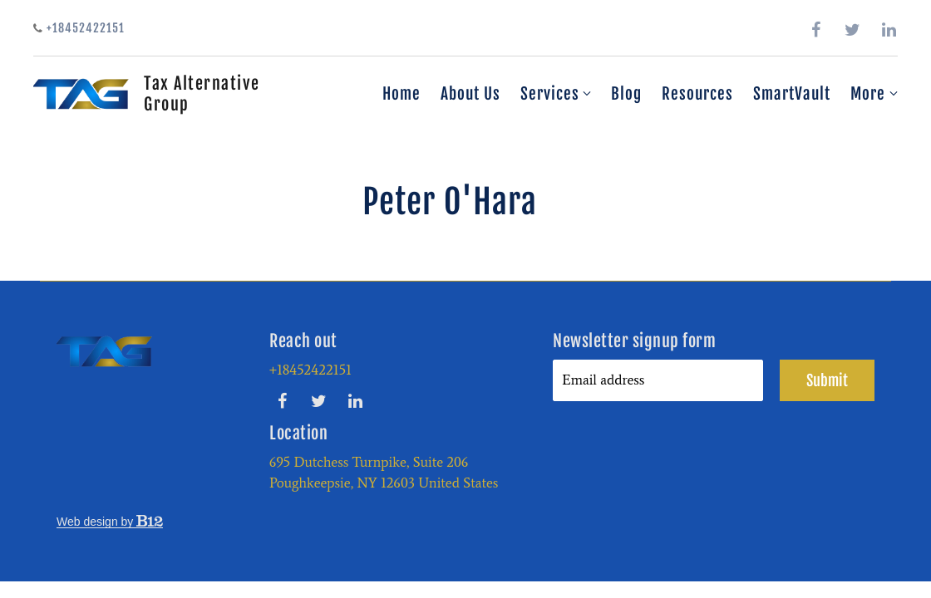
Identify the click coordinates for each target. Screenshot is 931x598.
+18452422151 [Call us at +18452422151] (310, 369)
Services (549, 94)
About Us (470, 94)
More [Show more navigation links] (874, 94)
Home (401, 94)
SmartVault (791, 94)
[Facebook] (816, 30)
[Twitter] (853, 30)
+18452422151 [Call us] (79, 28)
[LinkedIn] (889, 30)
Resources (697, 94)
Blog (626, 94)
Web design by (110, 521)
